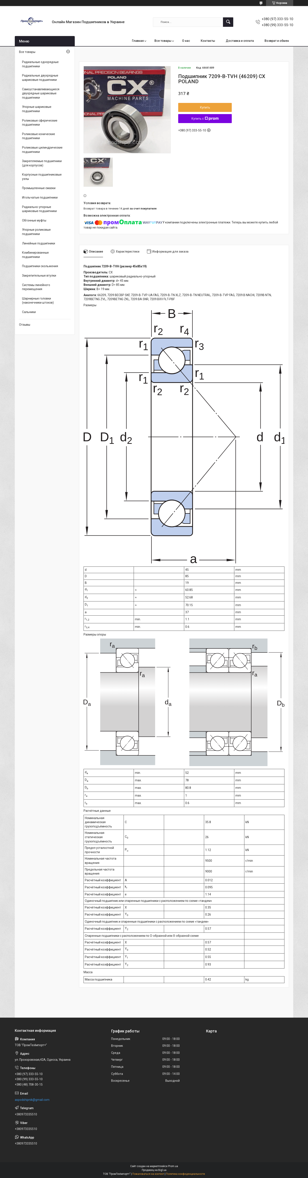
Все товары (162, 40)
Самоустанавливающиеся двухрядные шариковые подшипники (40, 93)
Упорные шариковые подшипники (36, 109)
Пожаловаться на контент (148, 1173)
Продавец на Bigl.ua (154, 1170)
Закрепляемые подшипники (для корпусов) (42, 163)
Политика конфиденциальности (185, 1173)
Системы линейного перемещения (36, 287)
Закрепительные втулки (39, 275)
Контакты (208, 40)
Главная (138, 40)
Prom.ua (173, 1166)
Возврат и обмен (277, 40)
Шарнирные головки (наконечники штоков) (38, 300)
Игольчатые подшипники (40, 197)
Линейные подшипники (38, 243)
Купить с (205, 119)
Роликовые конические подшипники (38, 136)
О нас (186, 40)
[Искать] (228, 22)
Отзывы (24, 324)
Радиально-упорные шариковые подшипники (39, 209)
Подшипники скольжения (40, 266)
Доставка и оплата (240, 40)
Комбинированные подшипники (35, 255)
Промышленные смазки (38, 188)
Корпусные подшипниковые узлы (42, 177)
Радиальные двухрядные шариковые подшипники (40, 77)
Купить (205, 107)
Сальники (29, 312)
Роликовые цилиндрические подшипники (42, 150)
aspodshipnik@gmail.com (32, 1099)
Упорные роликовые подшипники (36, 232)
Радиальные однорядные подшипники (40, 64)
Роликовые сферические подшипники (39, 123)
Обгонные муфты (34, 220)
